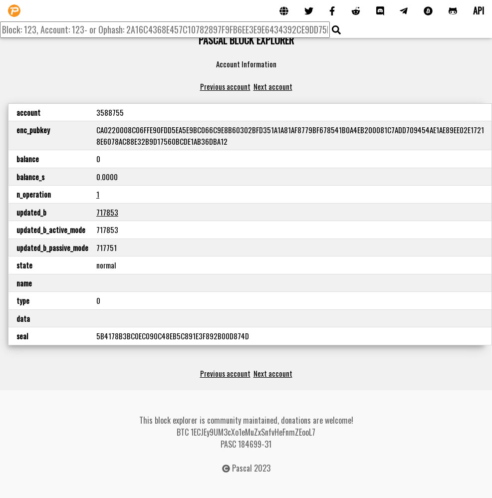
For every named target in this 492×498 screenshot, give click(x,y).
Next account (272, 86)
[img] (336, 29)
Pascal (242, 468)
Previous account (225, 86)
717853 (107, 212)
